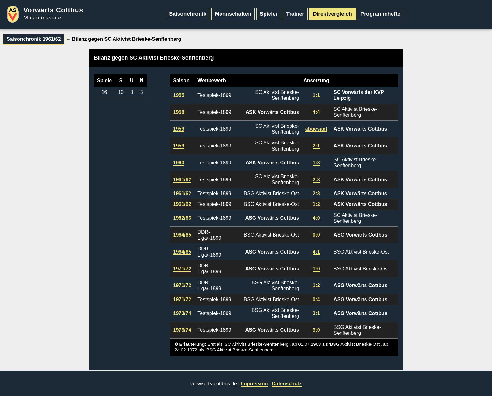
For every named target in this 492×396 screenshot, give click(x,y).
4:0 (316, 218)
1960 (178, 162)
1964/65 (182, 235)
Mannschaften (233, 14)
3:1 (316, 313)
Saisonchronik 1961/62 (34, 39)
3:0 (316, 330)
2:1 (316, 145)
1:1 (316, 95)
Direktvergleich (332, 14)
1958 (178, 112)
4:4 (316, 112)
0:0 (316, 235)
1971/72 (182, 268)
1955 (178, 95)
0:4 (316, 299)
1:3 (316, 162)
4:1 (316, 251)
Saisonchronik (187, 14)
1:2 (316, 204)
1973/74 (182, 313)
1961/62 (182, 179)
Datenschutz (287, 383)
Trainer (295, 14)
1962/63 (182, 218)
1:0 (316, 268)
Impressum (254, 383)
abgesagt (316, 128)
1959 (178, 128)
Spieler (269, 14)
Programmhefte (381, 14)
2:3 (316, 179)
